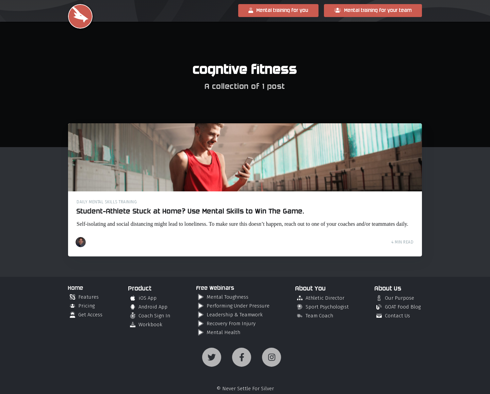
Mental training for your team (373, 10)
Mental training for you (278, 10)
